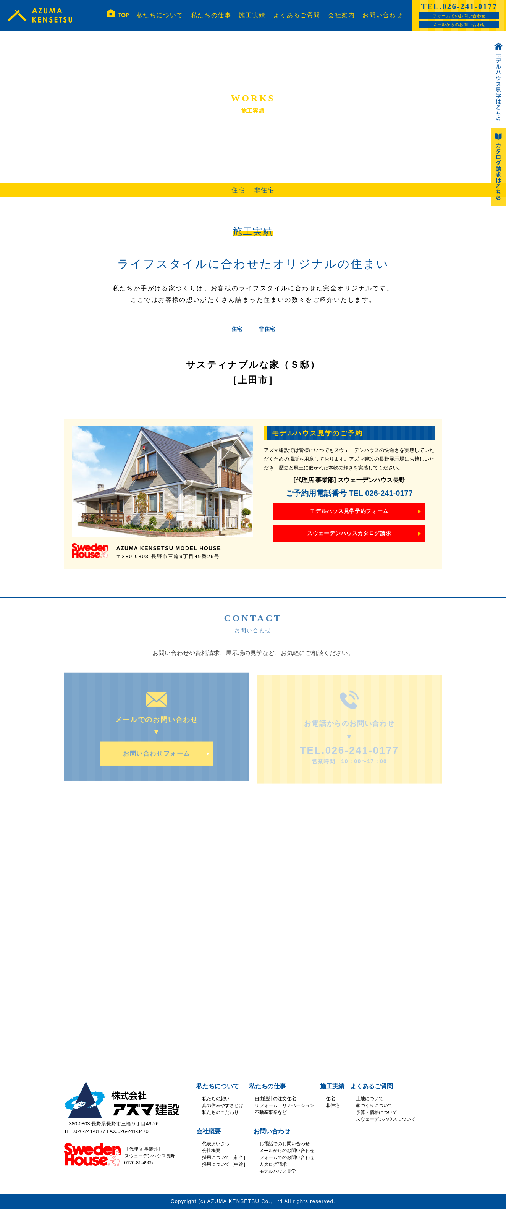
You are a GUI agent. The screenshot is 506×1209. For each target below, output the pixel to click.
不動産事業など (271, 1112)
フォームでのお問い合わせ (459, 15)
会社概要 (208, 1131)
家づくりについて (374, 1105)
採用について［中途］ (225, 1164)
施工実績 (252, 15)
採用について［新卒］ (225, 1157)
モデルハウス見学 (277, 1171)
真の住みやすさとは (222, 1105)
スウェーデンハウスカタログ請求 (349, 533)
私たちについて (159, 15)
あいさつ (220, 1143)
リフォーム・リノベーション (284, 1105)
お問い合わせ (382, 15)
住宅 (238, 190)
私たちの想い (216, 1098)
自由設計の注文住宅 (275, 1098)
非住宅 (264, 190)
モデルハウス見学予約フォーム (349, 511)
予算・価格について (376, 1112)
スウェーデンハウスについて (385, 1119)
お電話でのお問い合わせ (284, 1143)
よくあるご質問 (296, 15)
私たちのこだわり (220, 1112)
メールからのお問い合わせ (459, 24)
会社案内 (341, 15)
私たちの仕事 (211, 15)
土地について (369, 1098)
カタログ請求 (273, 1164)
